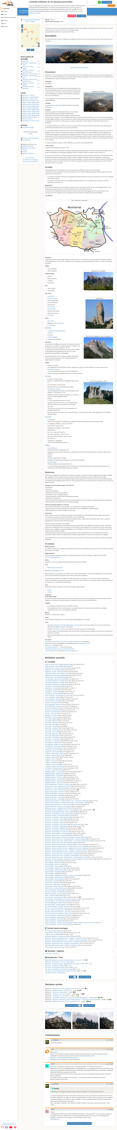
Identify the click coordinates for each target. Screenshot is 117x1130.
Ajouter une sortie (89, 1005)
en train (60, 570)
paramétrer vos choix (35, 13)
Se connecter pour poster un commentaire (79, 1123)
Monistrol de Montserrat (56, 567)
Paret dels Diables (52, 298)
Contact (5, 1123)
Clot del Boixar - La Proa (54, 389)
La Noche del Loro (84, 643)
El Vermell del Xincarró (54, 369)
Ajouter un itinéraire (85, 977)
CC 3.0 (30, 159)
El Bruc (49, 590)
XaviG (52, 1064)
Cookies (14, 1124)
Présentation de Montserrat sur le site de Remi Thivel (59, 649)
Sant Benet (48, 328)
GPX (28, 49)
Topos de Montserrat (50, 650)
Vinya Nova (48, 417)
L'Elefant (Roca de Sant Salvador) (56, 330)
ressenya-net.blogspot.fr (70, 650)
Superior (61, 323)
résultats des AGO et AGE (28, 10)
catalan (30, 133)
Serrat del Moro (52, 309)
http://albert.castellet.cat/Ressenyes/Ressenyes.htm (64, 1057)
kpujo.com (48, 645)
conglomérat (57, 105)
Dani (52, 1049)
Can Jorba (48, 376)
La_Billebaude (55, 1040)
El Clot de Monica (52, 448)
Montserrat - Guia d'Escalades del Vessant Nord (66, 625)
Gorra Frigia (51, 321)
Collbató (47, 445)
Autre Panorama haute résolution (79, 67)
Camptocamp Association (6, 1124)
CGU (8, 1123)
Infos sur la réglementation (52, 557)
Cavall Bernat (51, 296)
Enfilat (53, 1109)
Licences (12, 1123)
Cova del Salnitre (52, 462)
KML (32, 49)
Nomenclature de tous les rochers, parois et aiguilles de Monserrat (63, 641)
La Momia (50, 333)
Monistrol (78, 259)
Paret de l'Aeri (51, 307)
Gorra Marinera (52, 325)
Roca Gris (50, 432)
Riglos (55, 172)
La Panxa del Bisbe (53, 337)
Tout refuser (72, 16)
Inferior (56, 323)
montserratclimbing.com (51, 647)
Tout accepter (81, 16)
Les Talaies (51, 315)
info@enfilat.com (54, 1119)
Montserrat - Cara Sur (59, 629)
